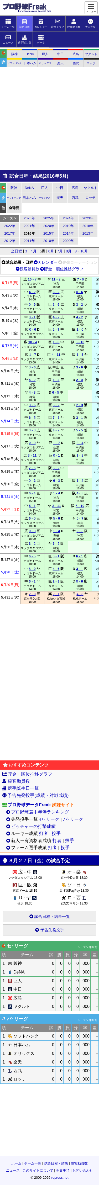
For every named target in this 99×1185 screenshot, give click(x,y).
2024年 (68, 218)
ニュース (13, 1170)
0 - (79, 292)
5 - (80, 506)
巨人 (45, 54)
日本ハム (30, 63)
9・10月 (81, 251)
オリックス (45, 63)
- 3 (32, 392)
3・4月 (31, 251)
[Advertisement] (49, 119)
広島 (76, 54)
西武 (76, 63)
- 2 (56, 279)
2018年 (87, 226)
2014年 (68, 233)
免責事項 (63, 1170)
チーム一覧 (32, 1163)
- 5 (55, 392)
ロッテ (91, 63)
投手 (56, 833)
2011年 (29, 241)
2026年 (29, 218)
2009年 (68, 241)
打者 (43, 833)
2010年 (48, 241)
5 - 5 (79, 430)
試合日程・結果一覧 (49, 916)
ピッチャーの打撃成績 (33, 826)
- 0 (79, 329)
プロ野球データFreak (29, 804)
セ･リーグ (49, 819)
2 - (56, 329)
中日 (60, 54)
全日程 (16, 251)
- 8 (79, 531)
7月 (60, 251)
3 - (32, 367)
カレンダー (46, 262)
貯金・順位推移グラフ (62, 269)
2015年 (48, 233)
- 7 (32, 279)
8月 (69, 251)
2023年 (87, 218)
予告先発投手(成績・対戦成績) (38, 795)
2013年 (87, 233)
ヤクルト (91, 54)
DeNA (30, 54)
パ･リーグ (73, 819)
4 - (56, 355)
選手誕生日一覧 (23, 788)
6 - (80, 342)
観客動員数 (27, 269)
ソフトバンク (14, 63)
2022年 (9, 226)
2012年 (9, 241)
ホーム (16, 1163)
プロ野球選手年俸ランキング (40, 812)
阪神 (14, 54)
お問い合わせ (82, 1170)
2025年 (48, 218)
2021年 (29, 226)
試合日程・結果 (56, 1163)
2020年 (48, 226)
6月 (51, 251)
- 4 (32, 342)
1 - (56, 304)
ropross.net (59, 1177)
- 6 (80, 279)
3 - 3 (32, 430)
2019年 (68, 226)
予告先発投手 (49, 930)
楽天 (60, 63)
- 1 (56, 418)
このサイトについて (38, 1170)
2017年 (9, 233)
